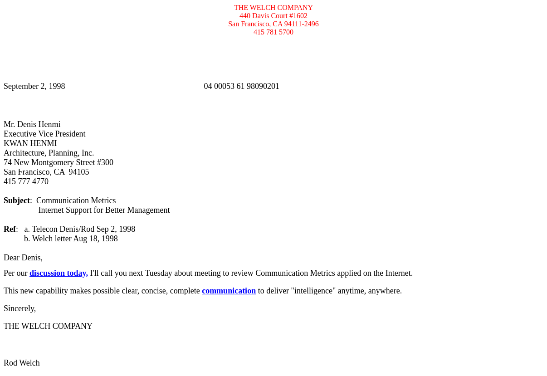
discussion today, (58, 273)
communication (229, 290)
